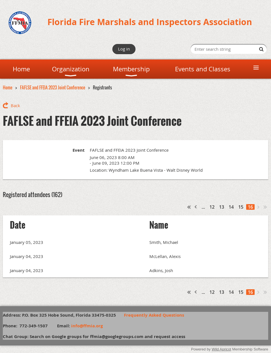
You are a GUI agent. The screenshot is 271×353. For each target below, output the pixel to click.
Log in (124, 49)
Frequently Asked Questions (157, 315)
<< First (189, 207)
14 (231, 207)
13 (221, 207)
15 (240, 207)
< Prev (196, 207)
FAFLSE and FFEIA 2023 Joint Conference (52, 87)
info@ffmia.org (87, 326)
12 (212, 207)
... (203, 207)
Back (15, 105)
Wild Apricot (221, 349)
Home (7, 87)
